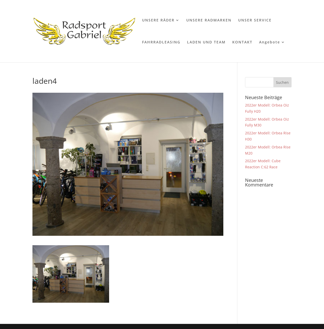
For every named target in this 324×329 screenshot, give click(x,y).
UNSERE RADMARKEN (209, 20)
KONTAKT (242, 42)
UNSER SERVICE (255, 20)
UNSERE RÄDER (158, 20)
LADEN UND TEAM (206, 42)
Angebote (269, 42)
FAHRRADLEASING (161, 42)
